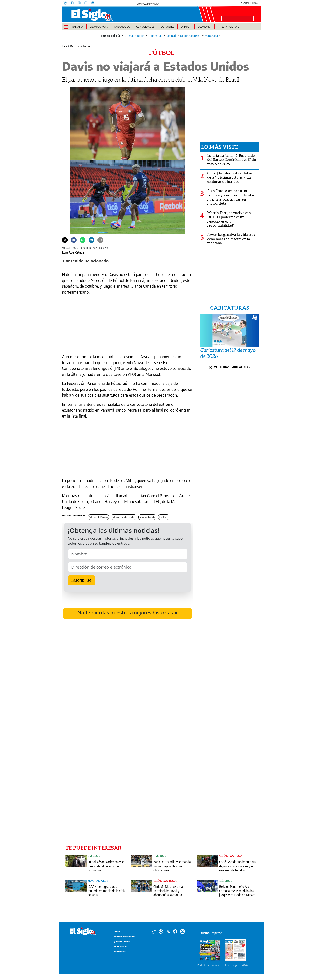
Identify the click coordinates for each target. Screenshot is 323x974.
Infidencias (155, 35)
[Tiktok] (154, 931)
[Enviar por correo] (100, 240)
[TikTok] (66, 3)
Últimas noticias (134, 35)
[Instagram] (94, 3)
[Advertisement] (127, 783)
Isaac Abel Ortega (73, 252)
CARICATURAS (229, 308)
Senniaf (171, 35)
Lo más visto (220, 147)
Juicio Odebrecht (190, 35)
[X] (80, 3)
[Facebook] (87, 3)
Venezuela (211, 35)
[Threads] (73, 3)
